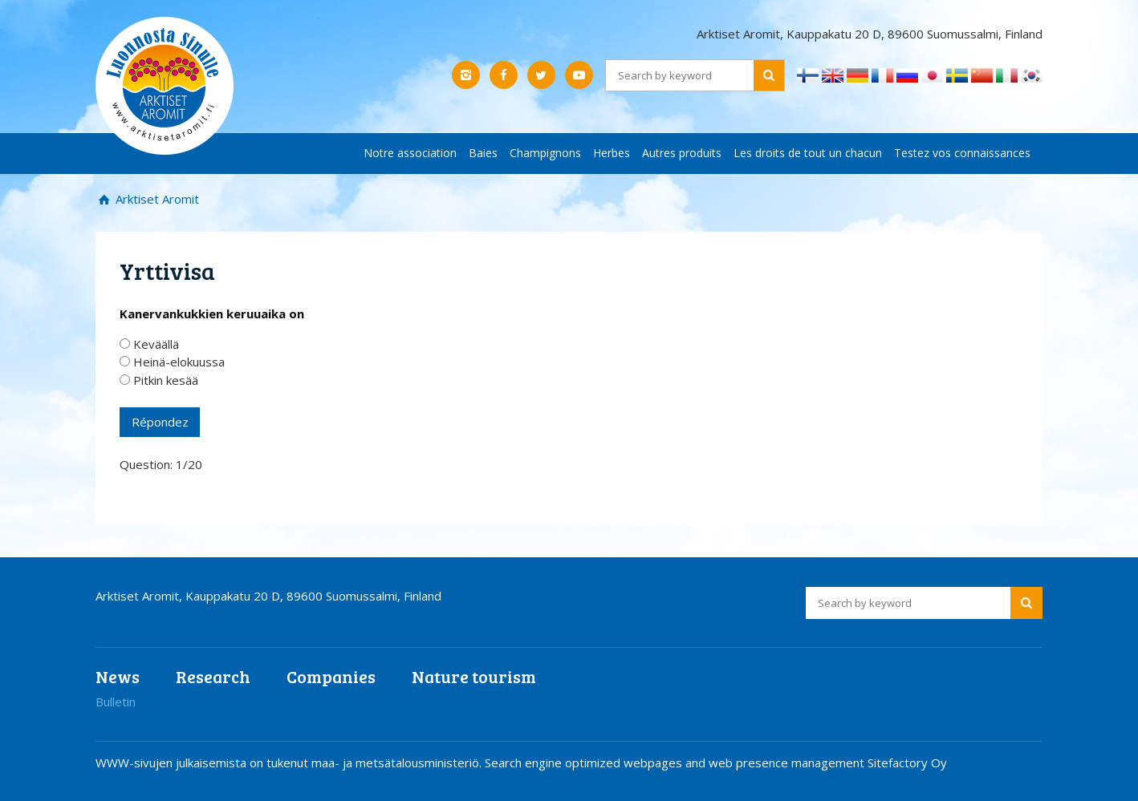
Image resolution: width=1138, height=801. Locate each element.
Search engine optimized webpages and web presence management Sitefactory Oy (716, 762)
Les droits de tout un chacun (808, 152)
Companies (331, 676)
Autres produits (681, 152)
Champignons (545, 152)
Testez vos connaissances (962, 152)
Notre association (410, 152)
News (118, 676)
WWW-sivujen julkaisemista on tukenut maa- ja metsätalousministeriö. (290, 762)
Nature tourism (474, 676)
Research (213, 676)
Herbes (611, 152)
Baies (483, 152)
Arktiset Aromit (155, 199)
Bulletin (116, 702)
